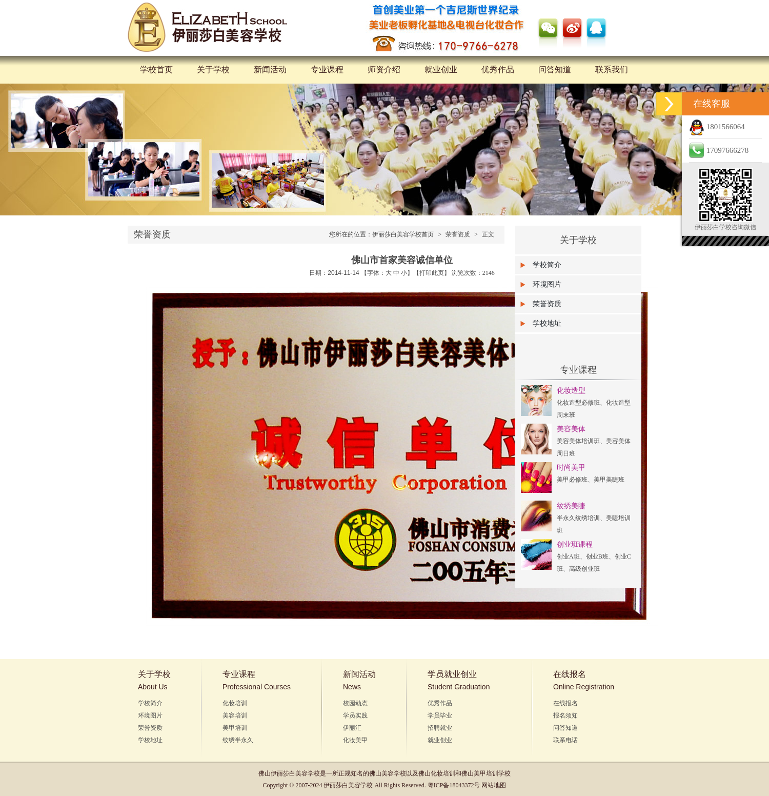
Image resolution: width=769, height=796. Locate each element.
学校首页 (156, 69)
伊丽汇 (352, 727)
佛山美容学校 (387, 773)
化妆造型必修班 (578, 402)
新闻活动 (270, 69)
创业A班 (568, 556)
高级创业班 (584, 568)
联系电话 (565, 740)
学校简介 (547, 265)
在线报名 (565, 703)
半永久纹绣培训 (578, 518)
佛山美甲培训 (479, 773)
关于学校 (213, 69)
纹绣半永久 (237, 740)
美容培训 (234, 715)
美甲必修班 (572, 479)
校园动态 (355, 703)
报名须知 (565, 715)
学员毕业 (440, 715)
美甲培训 (234, 727)
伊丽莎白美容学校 (295, 773)
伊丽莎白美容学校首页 (403, 234)
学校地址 (547, 323)
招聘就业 (440, 727)
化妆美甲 (355, 740)
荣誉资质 (458, 234)
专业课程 (327, 69)
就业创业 (440, 69)
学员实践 (355, 715)
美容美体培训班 (578, 441)
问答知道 (554, 69)
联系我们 (611, 69)
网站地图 (493, 785)
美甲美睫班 (609, 479)
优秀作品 (497, 69)
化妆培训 (234, 703)
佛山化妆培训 (436, 773)
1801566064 (717, 127)
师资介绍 (384, 69)
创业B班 (597, 556)
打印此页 (431, 272)
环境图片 (547, 284)
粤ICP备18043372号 (454, 785)
